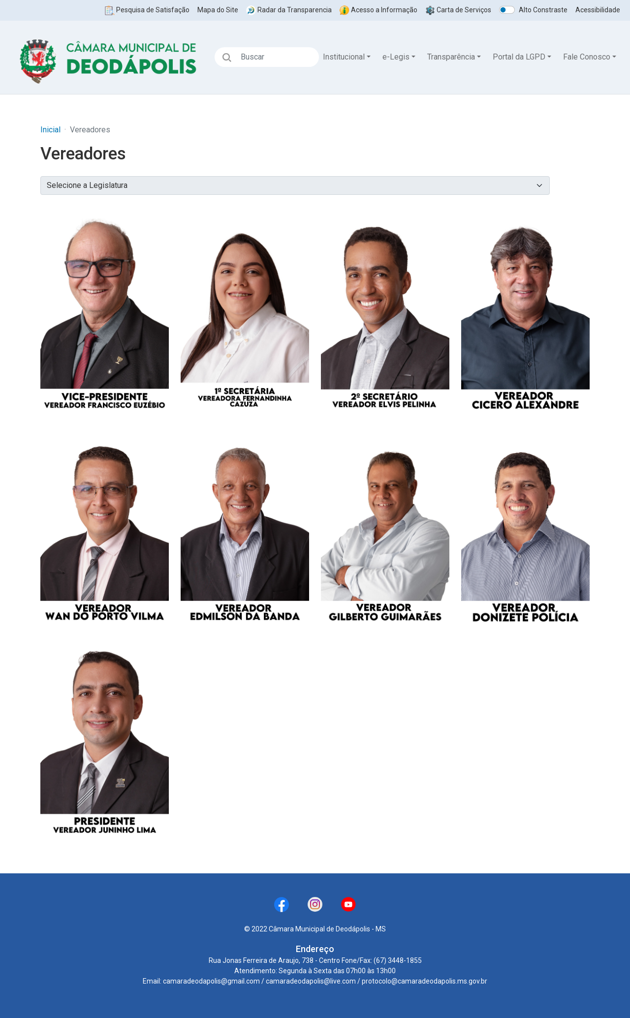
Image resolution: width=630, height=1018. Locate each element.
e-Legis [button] (396, 57)
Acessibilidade (597, 10)
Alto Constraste (543, 10)
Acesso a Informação (378, 10)
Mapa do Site (217, 10)
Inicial (50, 129)
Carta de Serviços (458, 10)
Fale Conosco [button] (586, 57)
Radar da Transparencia (289, 10)
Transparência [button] (451, 57)
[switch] (507, 10)
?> (295, 185)
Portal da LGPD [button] (519, 57)
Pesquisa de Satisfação (147, 10)
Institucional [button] (344, 57)
